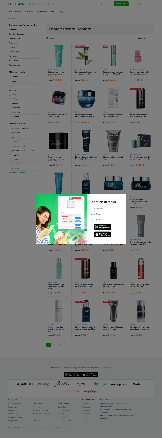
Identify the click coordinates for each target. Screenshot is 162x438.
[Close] (122, 197)
